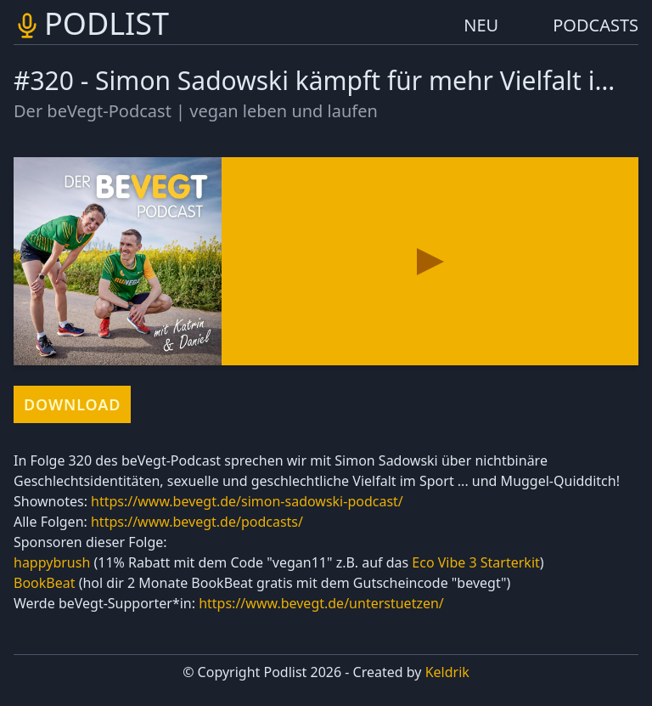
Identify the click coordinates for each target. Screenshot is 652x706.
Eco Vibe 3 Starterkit (475, 562)
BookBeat (44, 582)
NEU (481, 25)
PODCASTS (595, 25)
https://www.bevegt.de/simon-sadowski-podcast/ (247, 501)
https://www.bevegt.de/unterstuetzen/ (321, 603)
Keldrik (447, 672)
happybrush (52, 562)
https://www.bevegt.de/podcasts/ (197, 521)
